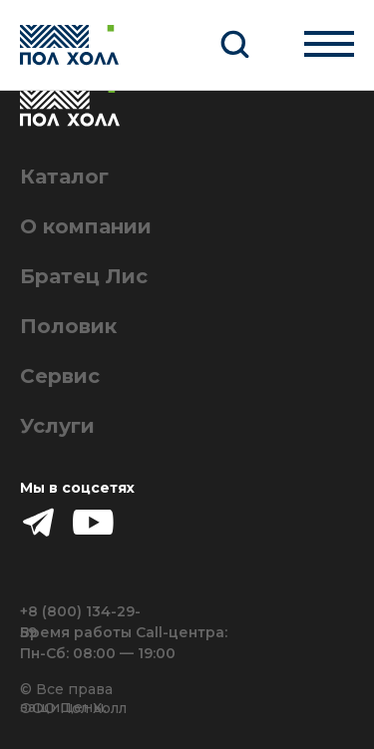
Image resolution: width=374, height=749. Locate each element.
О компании (86, 226)
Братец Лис (84, 276)
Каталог (64, 176)
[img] (93, 522)
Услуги (57, 426)
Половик (68, 326)
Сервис (60, 376)
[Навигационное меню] (329, 43)
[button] (234, 43)
